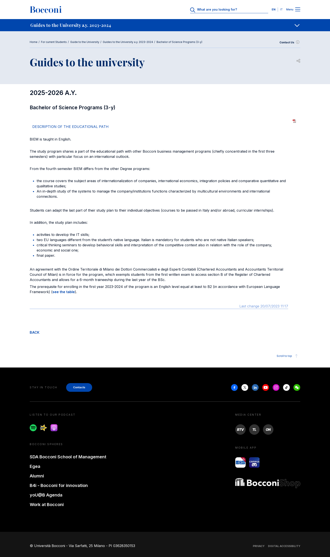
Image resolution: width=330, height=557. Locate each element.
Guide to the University (84, 42)
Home (34, 42)
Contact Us (289, 42)
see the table (63, 292)
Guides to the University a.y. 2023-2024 (128, 42)
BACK (34, 332)
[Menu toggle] (297, 10)
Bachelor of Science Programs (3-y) (179, 42)
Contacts (79, 387)
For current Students (54, 42)
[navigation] (165, 25)
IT (281, 9)
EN (274, 9)
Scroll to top (288, 356)
